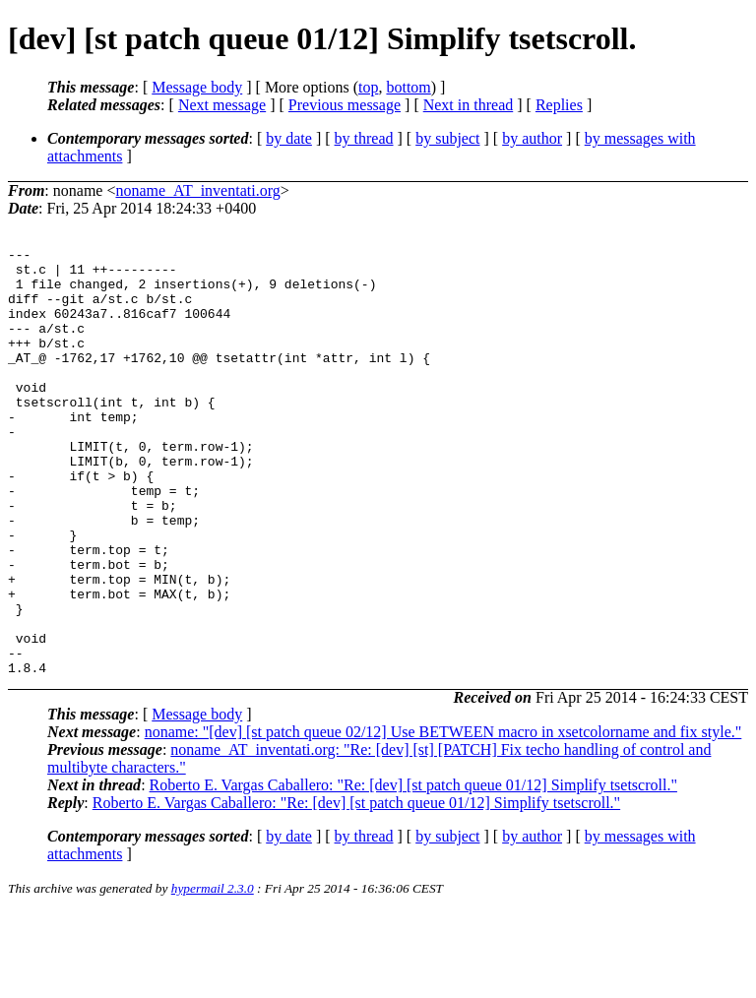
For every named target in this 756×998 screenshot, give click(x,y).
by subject (447, 138)
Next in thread (468, 104)
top (368, 87)
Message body (197, 87)
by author (532, 138)
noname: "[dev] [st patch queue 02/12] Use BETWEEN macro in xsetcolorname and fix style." (443, 817)
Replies (559, 104)
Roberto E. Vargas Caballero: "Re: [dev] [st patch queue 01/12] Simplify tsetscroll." (413, 870)
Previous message (344, 104)
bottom (408, 87)
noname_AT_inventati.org (197, 190)
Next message (222, 104)
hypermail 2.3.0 (212, 974)
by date (289, 138)
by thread (364, 138)
